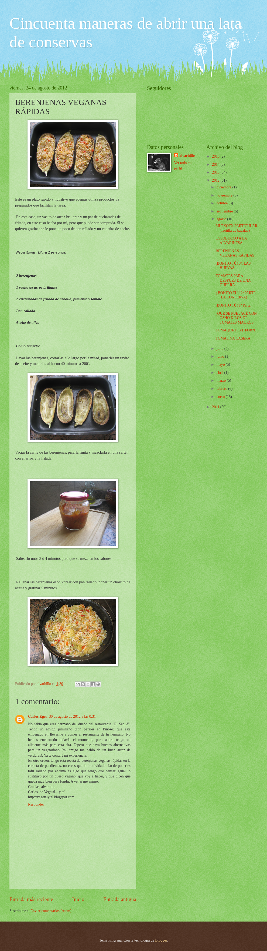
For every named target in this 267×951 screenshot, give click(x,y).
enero (221, 397)
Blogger (161, 940)
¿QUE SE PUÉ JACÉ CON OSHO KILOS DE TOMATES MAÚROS (236, 317)
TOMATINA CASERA (232, 338)
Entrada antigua (119, 899)
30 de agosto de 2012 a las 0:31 (72, 716)
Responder (36, 804)
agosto (222, 219)
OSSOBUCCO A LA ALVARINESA (231, 240)
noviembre (225, 195)
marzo (222, 380)
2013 (216, 172)
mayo (221, 365)
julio (220, 349)
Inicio (78, 899)
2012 (216, 180)
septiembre (225, 211)
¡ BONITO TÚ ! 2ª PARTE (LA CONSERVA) (235, 295)
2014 (216, 164)
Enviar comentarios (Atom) (50, 911)
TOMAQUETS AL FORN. (235, 330)
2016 (216, 156)
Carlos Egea (37, 716)
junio (221, 356)
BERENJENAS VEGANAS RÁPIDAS (234, 253)
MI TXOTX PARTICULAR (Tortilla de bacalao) (236, 228)
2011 (216, 407)
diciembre (224, 187)
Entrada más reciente (31, 899)
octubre (223, 203)
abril (220, 373)
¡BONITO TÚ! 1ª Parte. (233, 305)
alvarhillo (187, 156)
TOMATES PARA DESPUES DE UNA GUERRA (232, 280)
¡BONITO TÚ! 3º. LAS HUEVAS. (233, 265)
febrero (222, 389)
